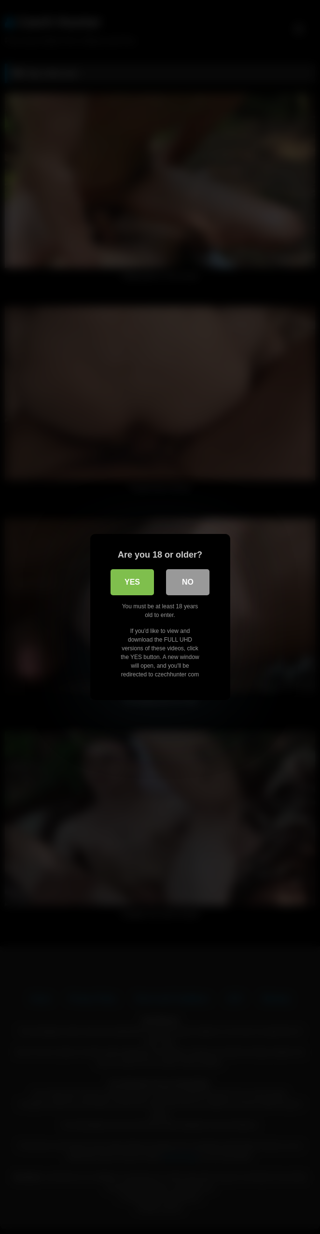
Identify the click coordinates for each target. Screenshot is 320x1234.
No (188, 582)
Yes (132, 582)
